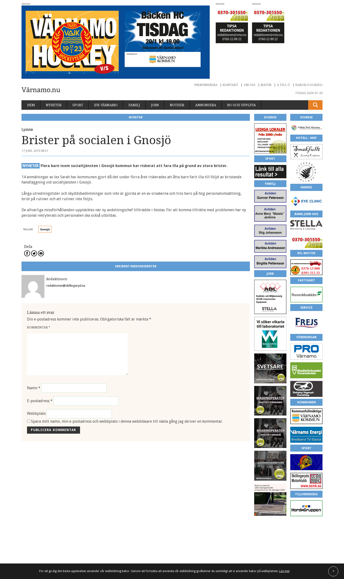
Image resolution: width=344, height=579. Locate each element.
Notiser (177, 105)
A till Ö (283, 85)
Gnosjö (45, 229)
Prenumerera (205, 85)
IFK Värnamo (106, 105)
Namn (33, 388)
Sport (77, 105)
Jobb (155, 105)
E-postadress (40, 401)
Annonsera (205, 105)
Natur (266, 85)
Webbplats (36, 413)
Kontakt (230, 85)
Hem (31, 105)
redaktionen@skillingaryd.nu (65, 285)
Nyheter (53, 105)
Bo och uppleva (241, 105)
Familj (134, 105)
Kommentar (38, 327)
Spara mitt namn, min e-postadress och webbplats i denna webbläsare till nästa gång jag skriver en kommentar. (127, 421)
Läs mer (284, 571)
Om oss (249, 85)
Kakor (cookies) (308, 85)
